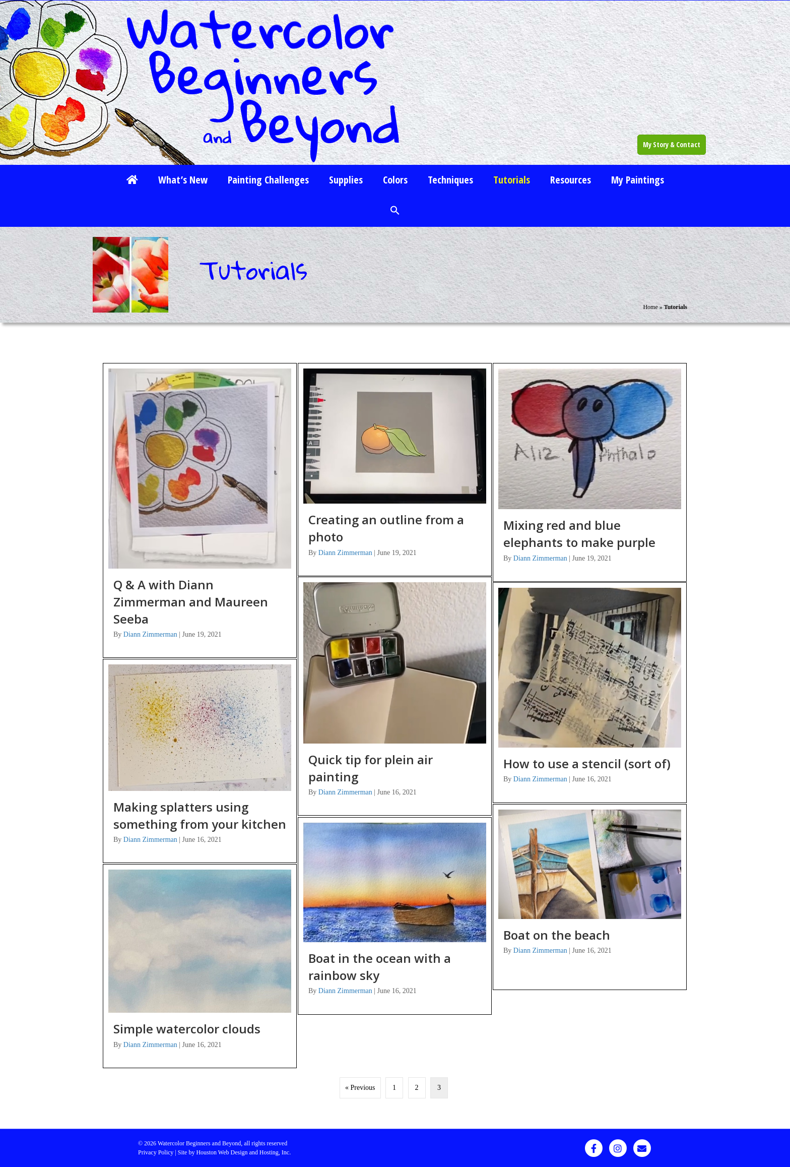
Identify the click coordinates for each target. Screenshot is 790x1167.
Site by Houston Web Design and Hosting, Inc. (234, 1152)
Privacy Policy (155, 1152)
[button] (395, 211)
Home (650, 307)
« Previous (360, 1087)
